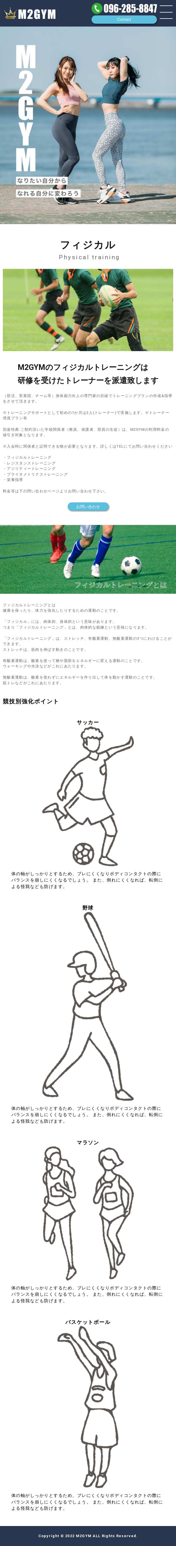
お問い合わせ (88, 506)
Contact (124, 19)
